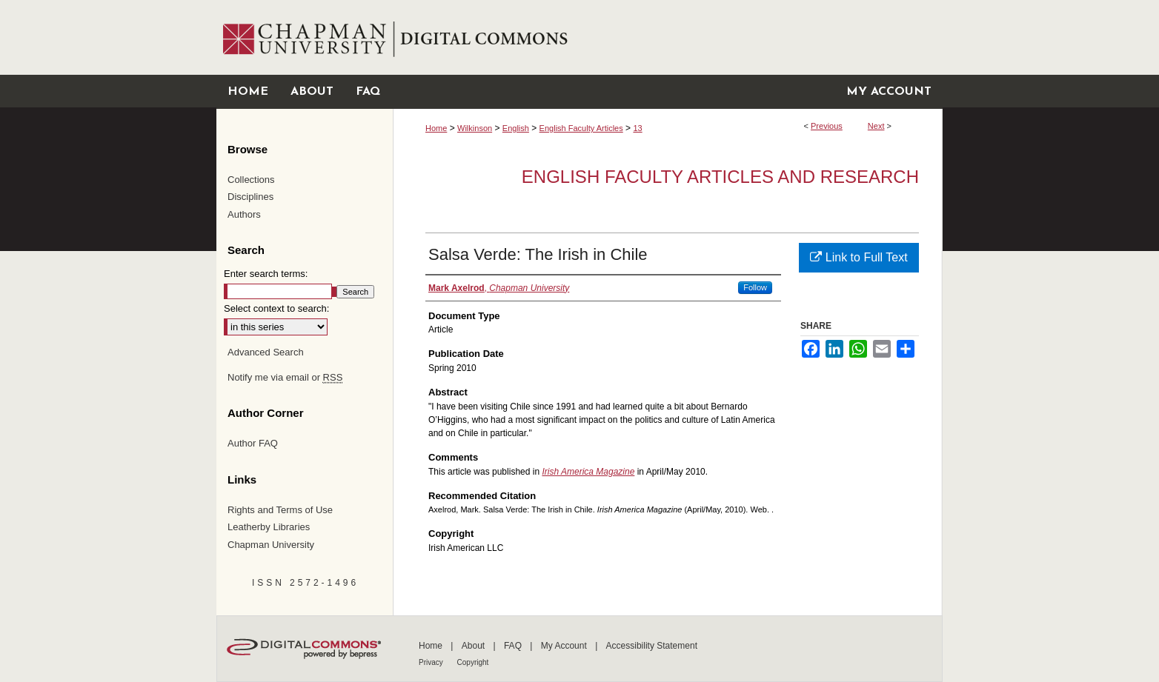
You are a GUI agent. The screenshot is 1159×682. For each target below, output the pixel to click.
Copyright (473, 662)
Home (436, 128)
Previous (827, 125)
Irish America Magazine (588, 472)
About (475, 646)
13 (637, 128)
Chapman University (271, 544)
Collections (251, 179)
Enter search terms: (266, 273)
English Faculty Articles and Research (720, 177)
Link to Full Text (858, 257)
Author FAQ (253, 443)
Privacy (432, 662)
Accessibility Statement (651, 646)
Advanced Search (266, 352)
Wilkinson (474, 128)
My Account (565, 646)
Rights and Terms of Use (280, 509)
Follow (755, 287)
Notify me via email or (285, 378)
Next (876, 125)
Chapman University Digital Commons (667, 37)
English (515, 128)
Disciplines (250, 196)
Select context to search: (276, 308)
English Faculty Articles (581, 128)
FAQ (514, 646)
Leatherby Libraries (269, 526)
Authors (244, 214)
